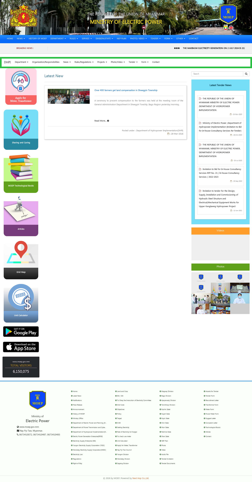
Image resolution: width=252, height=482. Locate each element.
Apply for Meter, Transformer (127, 445)
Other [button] (180, 39)
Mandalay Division (123, 459)
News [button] (21, 39)
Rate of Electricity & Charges (127, 432)
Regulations (77, 459)
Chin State (165, 423)
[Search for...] (217, 73)
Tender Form (210, 396)
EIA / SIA (120, 396)
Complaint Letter (211, 423)
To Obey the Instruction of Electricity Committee (134, 400)
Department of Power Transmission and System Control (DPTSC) (95, 427)
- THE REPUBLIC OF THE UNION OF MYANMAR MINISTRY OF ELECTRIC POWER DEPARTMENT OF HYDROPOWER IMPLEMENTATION (219, 104)
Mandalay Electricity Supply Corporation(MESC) (89, 450)
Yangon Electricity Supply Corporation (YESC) (89, 445)
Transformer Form (212, 405)
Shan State (165, 436)
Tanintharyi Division (168, 405)
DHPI (7, 62)
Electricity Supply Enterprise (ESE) (84, 441)
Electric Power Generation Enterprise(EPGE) (88, 436)
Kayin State (165, 418)
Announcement (78, 409)
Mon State (165, 427)
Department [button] (58, 39)
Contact (193, 39)
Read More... (101, 121)
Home (10, 39)
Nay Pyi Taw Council (124, 450)
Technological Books (213, 427)
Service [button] (87, 39)
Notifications (77, 400)
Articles (208, 432)
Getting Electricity (123, 427)
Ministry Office (78, 418)
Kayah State (166, 414)
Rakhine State (166, 432)
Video (164, 450)
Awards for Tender (212, 391)
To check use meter (124, 436)
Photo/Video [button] (118, 62)
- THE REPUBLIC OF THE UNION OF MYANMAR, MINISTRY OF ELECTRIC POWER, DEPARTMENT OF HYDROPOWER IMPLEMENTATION (219, 151)
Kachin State (166, 409)
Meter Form (210, 409)
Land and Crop (122, 391)
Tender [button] (156, 39)
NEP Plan (121, 39)
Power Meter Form (212, 414)
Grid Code (120, 405)
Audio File (165, 454)
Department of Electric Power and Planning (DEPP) (91, 423)
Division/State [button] (104, 39)
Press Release (77, 405)
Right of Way (77, 463)
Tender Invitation (167, 459)
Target (119, 418)
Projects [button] (102, 62)
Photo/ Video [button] (138, 39)
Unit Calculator (122, 441)
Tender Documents (168, 463)
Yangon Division (123, 454)
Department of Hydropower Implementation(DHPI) (91, 432)
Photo (164, 445)
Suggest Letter (211, 418)
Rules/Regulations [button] (84, 62)
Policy (119, 414)
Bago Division (166, 396)
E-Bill (119, 423)
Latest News (77, 396)
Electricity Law (78, 454)
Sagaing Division (123, 463)
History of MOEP (38, 39)
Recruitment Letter (212, 400)
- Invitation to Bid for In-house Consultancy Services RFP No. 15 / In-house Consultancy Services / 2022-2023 (220, 173)
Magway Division (167, 391)
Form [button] (168, 39)
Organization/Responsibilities (45, 62)
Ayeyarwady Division (169, 400)
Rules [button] (74, 39)
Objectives (120, 409)
